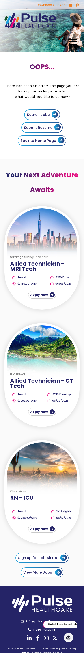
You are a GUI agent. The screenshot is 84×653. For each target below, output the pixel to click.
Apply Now (42, 294)
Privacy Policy (67, 648)
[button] (72, 42)
